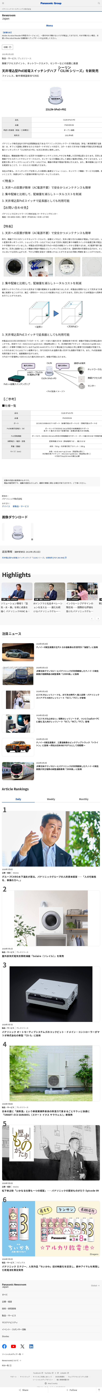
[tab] (51, 799)
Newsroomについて (10, 1360)
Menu (49, 25)
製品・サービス (9, 58)
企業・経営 (7, 1301)
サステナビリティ (10, 1322)
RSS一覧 (5, 1365)
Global (94, 1285)
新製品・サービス (21, 506)
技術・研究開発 (9, 1308)
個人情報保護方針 (63, 1379)
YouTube (49, 1373)
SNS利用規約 (60, 1377)
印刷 (7, 47)
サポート (13, 1377)
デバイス (6, 506)
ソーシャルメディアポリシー (43, 1379)
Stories (5, 1336)
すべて (5, 1294)
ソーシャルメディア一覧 (11, 1354)
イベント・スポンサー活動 (14, 1329)
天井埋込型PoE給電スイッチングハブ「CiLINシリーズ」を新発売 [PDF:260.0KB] (34, 557)
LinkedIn (64, 1373)
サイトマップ (25, 1377)
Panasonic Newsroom (14, 1285)
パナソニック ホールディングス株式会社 (16, 9)
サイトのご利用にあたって (42, 1377)
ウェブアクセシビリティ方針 (78, 1377)
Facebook (38, 1373)
